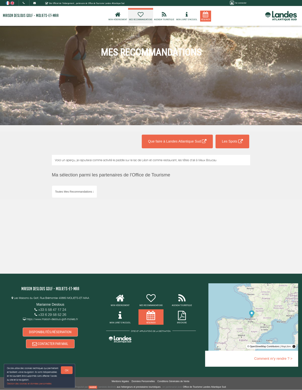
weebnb (93, 387)
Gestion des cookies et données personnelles (29, 383)
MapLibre (286, 346)
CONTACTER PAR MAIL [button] (50, 344)
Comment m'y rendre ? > (273, 359)
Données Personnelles (143, 381)
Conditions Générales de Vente (173, 381)
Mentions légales (120, 381)
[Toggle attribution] (294, 346)
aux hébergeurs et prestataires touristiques (138, 387)
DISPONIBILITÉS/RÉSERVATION (50, 332)
